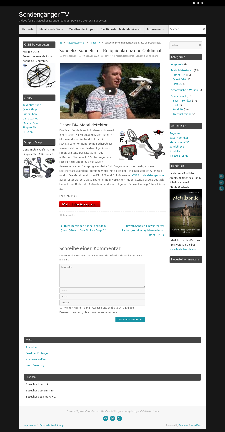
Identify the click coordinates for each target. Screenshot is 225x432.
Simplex (177, 84)
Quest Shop (30, 109)
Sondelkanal (152, 55)
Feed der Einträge (37, 353)
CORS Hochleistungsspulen (148, 175)
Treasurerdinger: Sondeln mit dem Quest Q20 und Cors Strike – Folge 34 (83, 228)
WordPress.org (35, 365)
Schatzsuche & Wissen (184, 90)
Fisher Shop (30, 114)
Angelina (175, 133)
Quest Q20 (179, 79)
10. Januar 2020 (90, 55)
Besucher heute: (36, 384)
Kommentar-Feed (36, 359)
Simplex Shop (31, 127)
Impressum (30, 425)
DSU (175, 105)
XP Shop (28, 132)
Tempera (183, 425)
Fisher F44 (95, 42)
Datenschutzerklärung (52, 425)
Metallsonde (69, 55)
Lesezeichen (69, 215)
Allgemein (177, 64)
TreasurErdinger (183, 114)
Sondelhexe (177, 146)
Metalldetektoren (76, 42)
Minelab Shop (31, 123)
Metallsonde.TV (179, 142)
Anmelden (32, 347)
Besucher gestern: (37, 390)
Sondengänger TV (44, 14)
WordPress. (197, 425)
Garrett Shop (30, 118)
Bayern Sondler (182, 100)
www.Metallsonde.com (183, 249)
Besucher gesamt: (37, 396)
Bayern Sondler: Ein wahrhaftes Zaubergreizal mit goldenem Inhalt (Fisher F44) (143, 230)
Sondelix (140, 55)
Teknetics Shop (32, 105)
